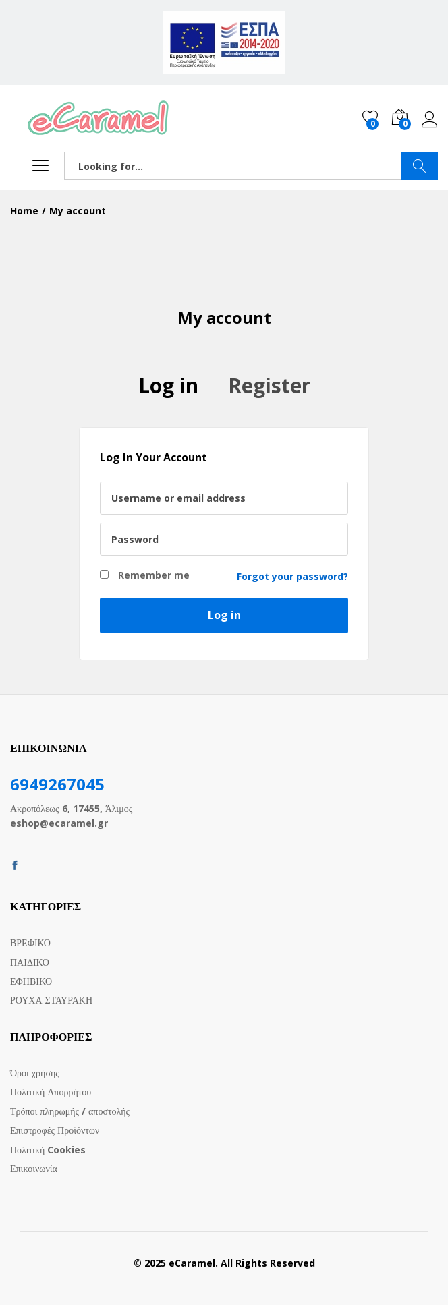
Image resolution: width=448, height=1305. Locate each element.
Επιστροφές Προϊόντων (54, 1130)
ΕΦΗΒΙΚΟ (31, 981)
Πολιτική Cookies (48, 1149)
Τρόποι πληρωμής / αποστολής (70, 1111)
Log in (430, 120)
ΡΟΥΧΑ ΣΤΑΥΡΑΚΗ (51, 999)
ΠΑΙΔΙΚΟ (29, 962)
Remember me (145, 575)
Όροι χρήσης (34, 1072)
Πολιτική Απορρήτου (50, 1091)
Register (269, 385)
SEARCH (419, 166)
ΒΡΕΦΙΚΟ (30, 942)
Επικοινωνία (33, 1168)
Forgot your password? (292, 576)
